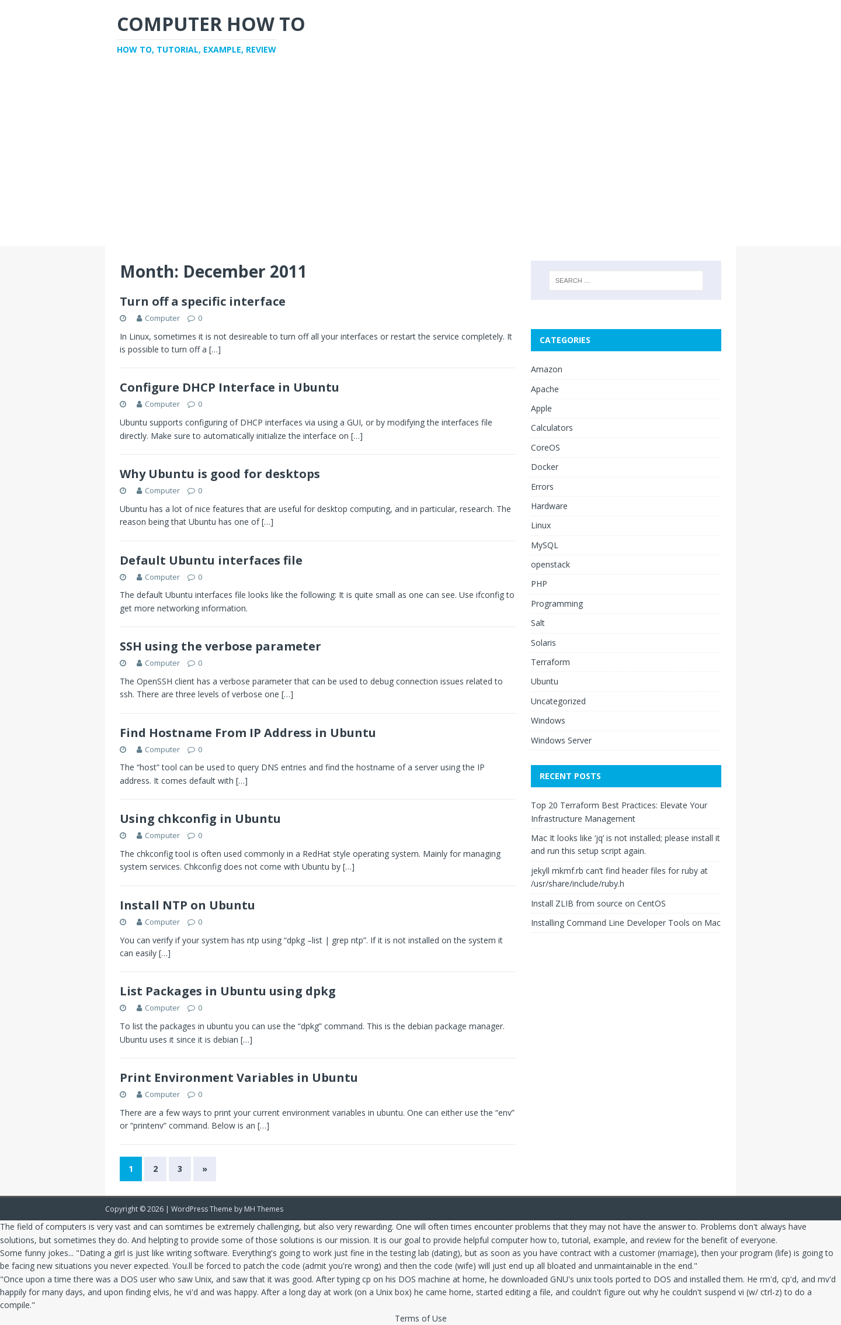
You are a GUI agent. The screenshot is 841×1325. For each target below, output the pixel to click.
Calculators (552, 427)
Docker (544, 466)
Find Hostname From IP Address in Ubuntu (248, 733)
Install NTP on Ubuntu (187, 905)
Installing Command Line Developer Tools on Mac (626, 922)
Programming (557, 603)
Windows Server (561, 740)
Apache (545, 389)
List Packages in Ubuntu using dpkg (228, 991)
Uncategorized (558, 701)
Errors (542, 486)
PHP (539, 583)
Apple (541, 408)
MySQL (544, 545)
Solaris (543, 642)
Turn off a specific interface (203, 301)
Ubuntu (544, 681)
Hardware (549, 505)
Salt (538, 622)
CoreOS (545, 447)
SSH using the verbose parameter (220, 646)
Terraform (550, 661)
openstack (550, 564)
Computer (162, 318)
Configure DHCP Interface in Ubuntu (229, 387)
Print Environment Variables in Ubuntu (239, 1077)
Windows (548, 720)
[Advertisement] (420, 158)
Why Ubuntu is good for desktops (220, 474)
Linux (541, 525)
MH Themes (263, 1209)
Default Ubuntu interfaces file (211, 560)
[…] (215, 349)
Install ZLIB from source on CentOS (598, 903)
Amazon (546, 369)
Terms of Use (421, 1318)
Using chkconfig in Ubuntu (200, 818)
